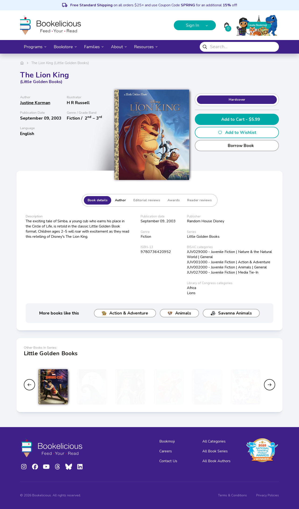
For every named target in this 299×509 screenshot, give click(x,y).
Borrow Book (237, 145)
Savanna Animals (231, 313)
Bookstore (65, 47)
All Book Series (215, 451)
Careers (165, 451)
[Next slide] (269, 384)
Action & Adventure (125, 313)
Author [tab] (120, 200)
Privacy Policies (267, 495)
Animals (179, 313)
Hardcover (237, 99)
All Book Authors (216, 461)
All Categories (214, 441)
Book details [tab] (97, 200)
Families (93, 47)
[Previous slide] (29, 384)
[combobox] (239, 47)
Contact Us (168, 461)
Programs (35, 47)
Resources (145, 47)
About (119, 47)
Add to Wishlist (237, 132)
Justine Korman (35, 103)
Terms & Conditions (232, 495)
